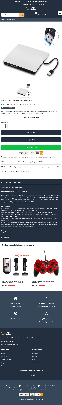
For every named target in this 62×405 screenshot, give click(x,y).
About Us (3, 353)
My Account (35, 353)
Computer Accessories (24, 388)
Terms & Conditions (6, 360)
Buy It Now (31, 140)
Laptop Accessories (38, 388)
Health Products (43, 390)
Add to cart (31, 132)
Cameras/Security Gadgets (47, 386)
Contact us (4, 366)
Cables (54, 388)
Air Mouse (23, 386)
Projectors (48, 388)
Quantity (4, 122)
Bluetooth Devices (32, 386)
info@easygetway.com (27, 4)
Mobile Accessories (11, 388)
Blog (2, 363)
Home (3, 19)
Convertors (16, 390)
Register (34, 356)
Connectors (25, 390)
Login (33, 360)
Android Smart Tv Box (12, 386)
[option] (31, 52)
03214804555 (10, 341)
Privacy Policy (5, 356)
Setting (40, 4)
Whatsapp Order (31, 147)
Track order (35, 363)
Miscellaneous (11, 19)
